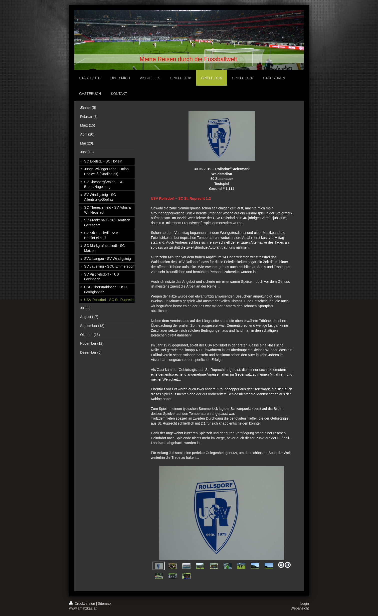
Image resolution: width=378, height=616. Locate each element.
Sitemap (104, 604)
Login (304, 604)
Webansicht (300, 608)
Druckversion (82, 604)
